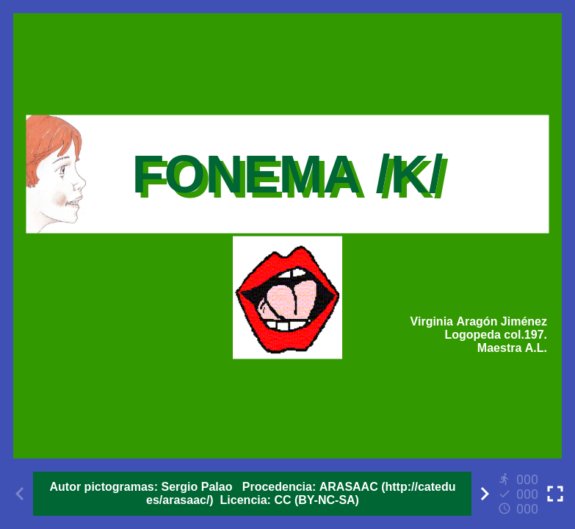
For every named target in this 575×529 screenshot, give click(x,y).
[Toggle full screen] (555, 494)
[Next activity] (484, 494)
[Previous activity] (20, 494)
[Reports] (520, 494)
